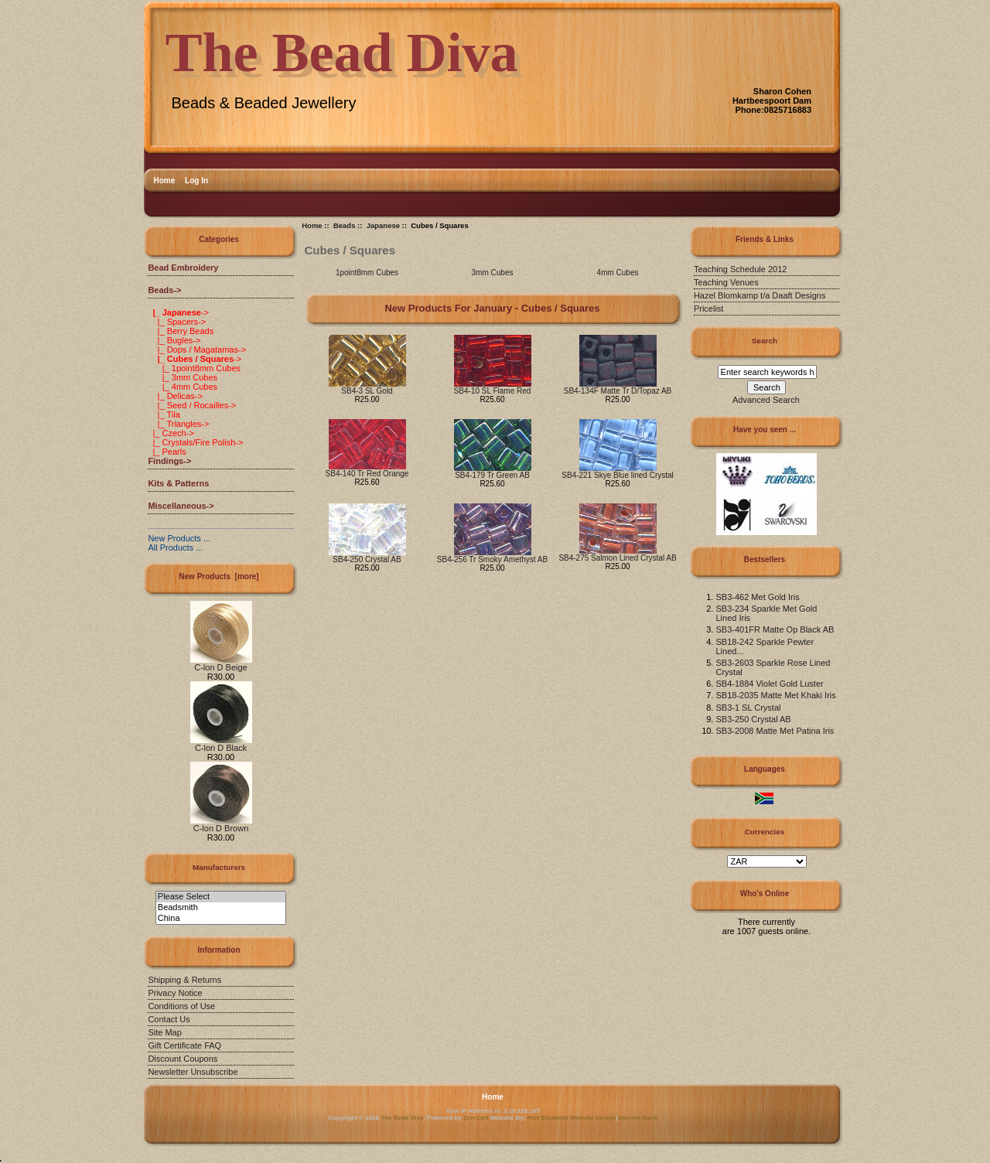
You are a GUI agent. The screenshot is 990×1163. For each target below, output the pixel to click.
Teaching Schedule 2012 (740, 269)
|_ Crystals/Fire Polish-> (195, 442)
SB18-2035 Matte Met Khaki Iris (775, 695)
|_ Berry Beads (180, 331)
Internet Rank (637, 1117)
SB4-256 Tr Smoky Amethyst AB (492, 559)
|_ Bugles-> (174, 340)
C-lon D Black (221, 743)
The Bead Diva (402, 1117)
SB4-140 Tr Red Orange (367, 473)
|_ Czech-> (170, 433)
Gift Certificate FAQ (184, 1045)
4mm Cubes (618, 272)
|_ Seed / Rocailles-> (192, 405)
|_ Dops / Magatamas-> (197, 349)
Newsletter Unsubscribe (192, 1071)
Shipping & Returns (184, 979)
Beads (344, 225)
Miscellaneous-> (180, 505)
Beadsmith (220, 907)
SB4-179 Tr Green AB (492, 475)
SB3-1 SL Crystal (747, 707)
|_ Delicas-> (175, 396)
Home (165, 180)
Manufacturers (219, 867)
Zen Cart (475, 1117)
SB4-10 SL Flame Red (492, 391)
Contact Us (168, 1019)
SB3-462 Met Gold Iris (757, 597)
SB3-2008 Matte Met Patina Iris (774, 730)
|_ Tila (163, 414)
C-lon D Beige (221, 663)
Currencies (765, 831)
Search (764, 340)
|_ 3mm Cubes (182, 377)
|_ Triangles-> (178, 423)
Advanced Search (766, 399)
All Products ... (175, 547)
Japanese (383, 225)
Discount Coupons (182, 1058)
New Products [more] (218, 576)
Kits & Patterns (178, 483)
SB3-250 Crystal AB (752, 719)
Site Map (164, 1032)
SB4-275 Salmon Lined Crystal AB (617, 558)
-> (164, 290)
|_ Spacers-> (177, 321)
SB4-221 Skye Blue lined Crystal (618, 475)
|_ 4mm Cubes (182, 386)
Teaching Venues (726, 282)
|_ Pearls (167, 451)
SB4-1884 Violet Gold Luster (769, 683)
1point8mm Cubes (367, 272)
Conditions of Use (181, 1006)
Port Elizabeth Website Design (571, 1117)
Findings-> (169, 461)
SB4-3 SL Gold (366, 391)
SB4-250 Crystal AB (367, 559)
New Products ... (179, 538)
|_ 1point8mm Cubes (194, 368)
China (220, 918)
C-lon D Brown (221, 824)
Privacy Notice (175, 993)
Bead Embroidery (183, 267)
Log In (196, 180)
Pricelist (709, 308)
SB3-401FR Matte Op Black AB (774, 629)
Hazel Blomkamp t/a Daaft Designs (760, 295)
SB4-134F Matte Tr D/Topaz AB (618, 391)
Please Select (220, 897)
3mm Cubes (493, 272)
